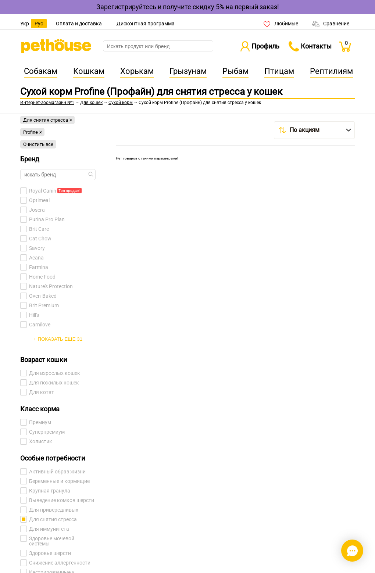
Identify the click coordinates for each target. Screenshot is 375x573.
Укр (24, 23)
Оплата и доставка (79, 23)
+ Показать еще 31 (57, 339)
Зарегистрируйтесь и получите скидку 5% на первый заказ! (187, 7)
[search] (158, 46)
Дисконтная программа (146, 23)
